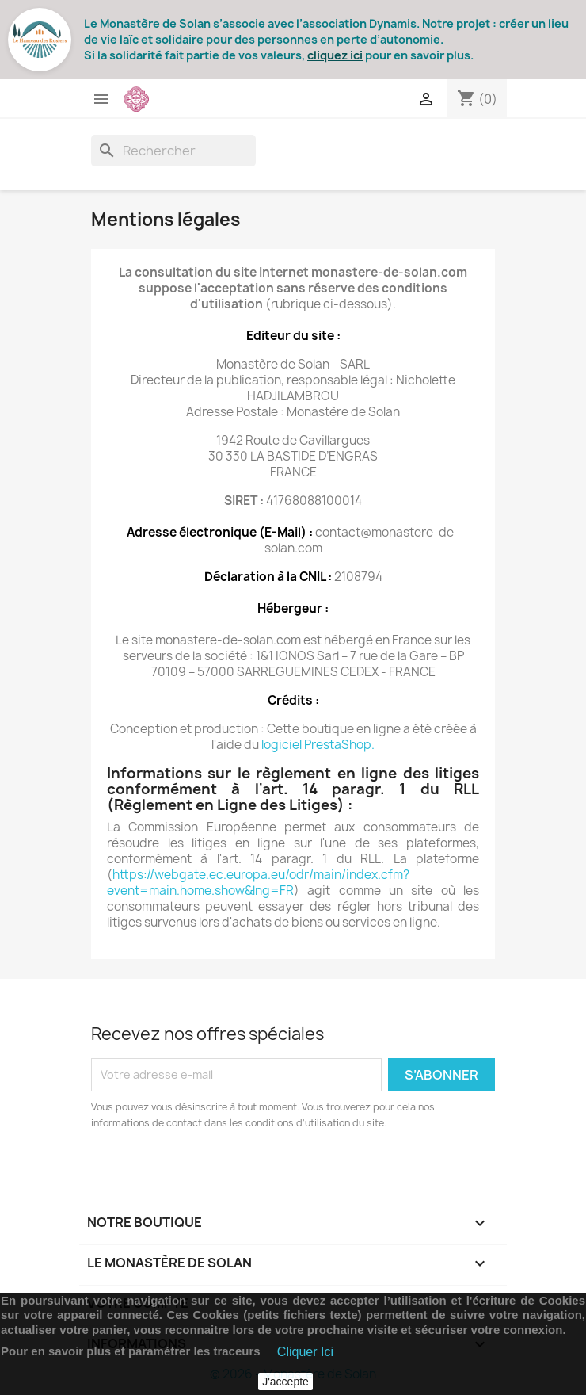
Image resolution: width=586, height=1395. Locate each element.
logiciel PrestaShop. (318, 744)
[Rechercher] (173, 150)
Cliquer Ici (305, 1352)
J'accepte (285, 1381)
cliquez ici (335, 55)
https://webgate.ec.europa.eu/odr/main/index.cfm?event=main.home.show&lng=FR (258, 882)
